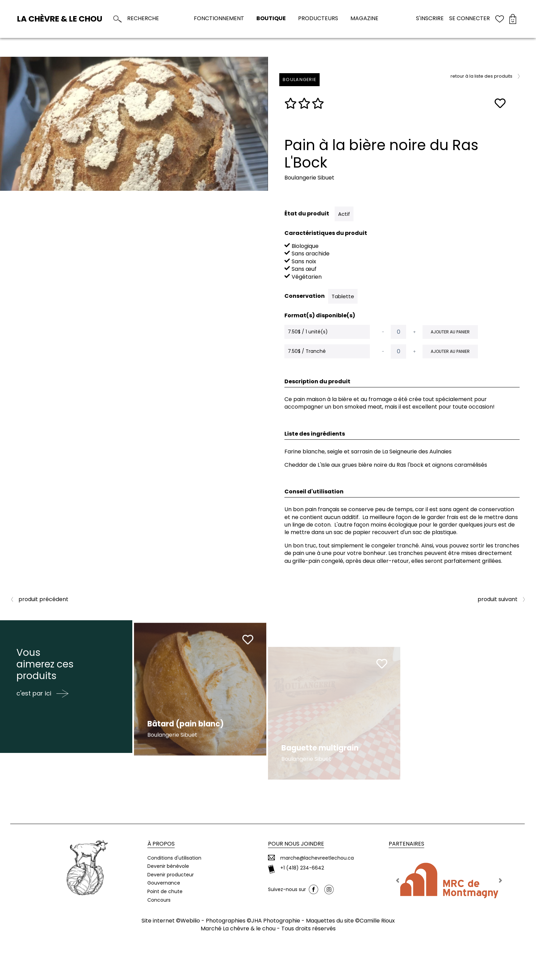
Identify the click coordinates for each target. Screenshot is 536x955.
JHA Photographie (275, 921)
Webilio (190, 921)
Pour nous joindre (296, 844)
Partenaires (406, 844)
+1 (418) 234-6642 (302, 868)
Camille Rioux (377, 921)
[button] (398, 880)
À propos (161, 844)
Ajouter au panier (450, 332)
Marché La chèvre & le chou (238, 928)
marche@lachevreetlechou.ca (317, 858)
